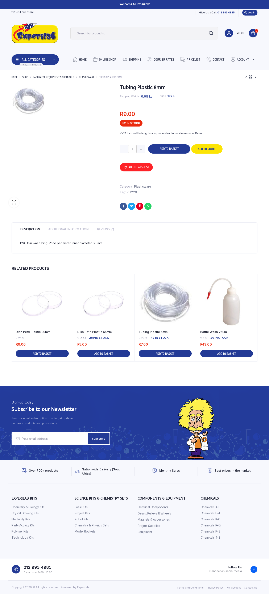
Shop (25, 77)
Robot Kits (81, 519)
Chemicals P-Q (211, 525)
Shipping (132, 59)
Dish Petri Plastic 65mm (94, 332)
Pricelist (190, 59)
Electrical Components (153, 507)
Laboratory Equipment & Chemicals (53, 77)
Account (240, 59)
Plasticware (86, 77)
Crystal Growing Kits (25, 513)
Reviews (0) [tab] (105, 229)
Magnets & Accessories (154, 519)
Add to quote (207, 149)
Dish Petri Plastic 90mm (33, 332)
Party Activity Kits (23, 525)
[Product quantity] (132, 149)
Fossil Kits (81, 507)
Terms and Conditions (190, 587)
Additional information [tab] (68, 229)
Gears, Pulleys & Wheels (154, 513)
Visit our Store (23, 12)
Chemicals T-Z (210, 537)
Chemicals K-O (210, 519)
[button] (14, 202)
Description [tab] (30, 229)
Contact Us (250, 587)
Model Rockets (85, 531)
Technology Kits (23, 537)
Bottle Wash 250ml (214, 332)
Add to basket (169, 149)
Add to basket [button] (42, 353)
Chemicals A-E (210, 507)
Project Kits (82, 513)
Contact (215, 59)
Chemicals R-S (210, 531)
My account (234, 587)
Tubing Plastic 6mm (153, 332)
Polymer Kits (20, 531)
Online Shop (104, 59)
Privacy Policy (215, 587)
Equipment (145, 532)
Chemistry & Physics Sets (92, 525)
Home (80, 59)
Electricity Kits (21, 519)
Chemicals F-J (210, 513)
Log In (249, 12)
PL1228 (132, 192)
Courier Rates (161, 59)
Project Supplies (149, 525)
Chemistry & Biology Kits (28, 507)
